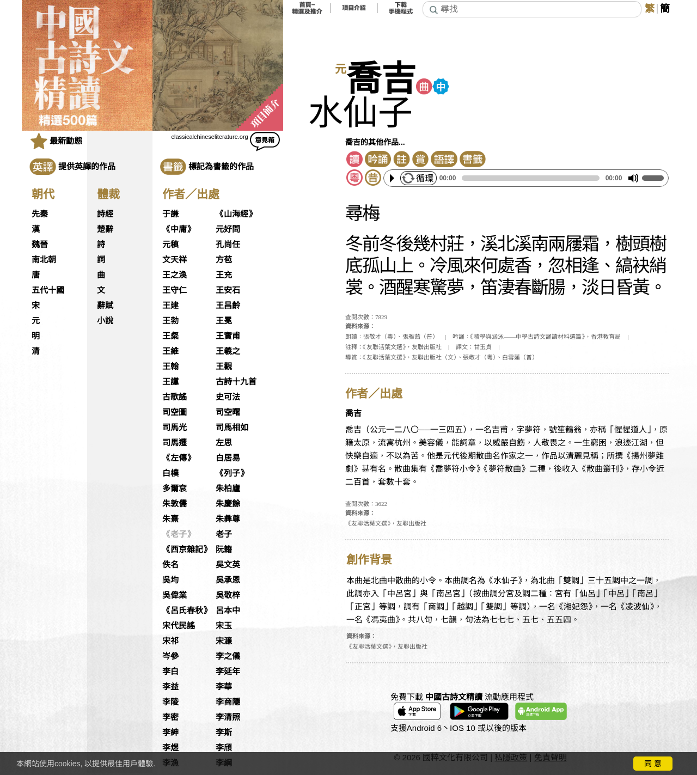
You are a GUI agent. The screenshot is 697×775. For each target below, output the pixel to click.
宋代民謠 (178, 625)
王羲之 (228, 351)
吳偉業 (174, 595)
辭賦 (105, 305)
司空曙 (228, 412)
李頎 (224, 747)
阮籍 (224, 549)
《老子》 (178, 534)
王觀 (224, 366)
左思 (224, 442)
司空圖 (174, 412)
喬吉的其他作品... (375, 142)
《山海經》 (236, 214)
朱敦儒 (174, 503)
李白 (170, 671)
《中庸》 (178, 229)
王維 (170, 351)
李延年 (228, 671)
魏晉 (40, 244)
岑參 (170, 656)
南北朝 (44, 259)
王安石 (228, 290)
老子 (224, 534)
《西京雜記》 (186, 549)
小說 (105, 320)
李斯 (224, 732)
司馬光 (174, 427)
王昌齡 (228, 305)
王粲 (170, 336)
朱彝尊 (228, 519)
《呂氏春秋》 (186, 610)
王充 (224, 275)
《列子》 (232, 473)
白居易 (228, 458)
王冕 (224, 320)
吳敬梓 (228, 595)
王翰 (170, 366)
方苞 (224, 259)
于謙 (170, 214)
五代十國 (48, 290)
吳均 (170, 580)
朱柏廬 (228, 488)
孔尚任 (228, 244)
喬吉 (381, 79)
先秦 (40, 214)
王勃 (170, 320)
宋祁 (170, 641)
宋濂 (224, 641)
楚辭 (105, 229)
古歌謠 (174, 397)
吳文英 (228, 564)
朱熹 (170, 519)
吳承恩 (228, 580)
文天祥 (174, 259)
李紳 (170, 732)
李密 (170, 717)
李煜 (170, 747)
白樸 (170, 473)
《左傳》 (178, 458)
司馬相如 (232, 427)
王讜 (170, 381)
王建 (170, 305)
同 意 (653, 763)
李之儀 (228, 656)
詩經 (105, 214)
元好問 (228, 229)
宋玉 (224, 625)
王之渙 (174, 275)
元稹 (170, 244)
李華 (224, 686)
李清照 (228, 717)
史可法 (228, 397)
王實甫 (228, 336)
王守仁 (174, 290)
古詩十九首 (236, 381)
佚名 (170, 564)
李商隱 (228, 702)
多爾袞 (174, 488)
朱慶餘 (228, 503)
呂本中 (228, 610)
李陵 (170, 702)
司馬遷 (174, 442)
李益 (170, 686)
